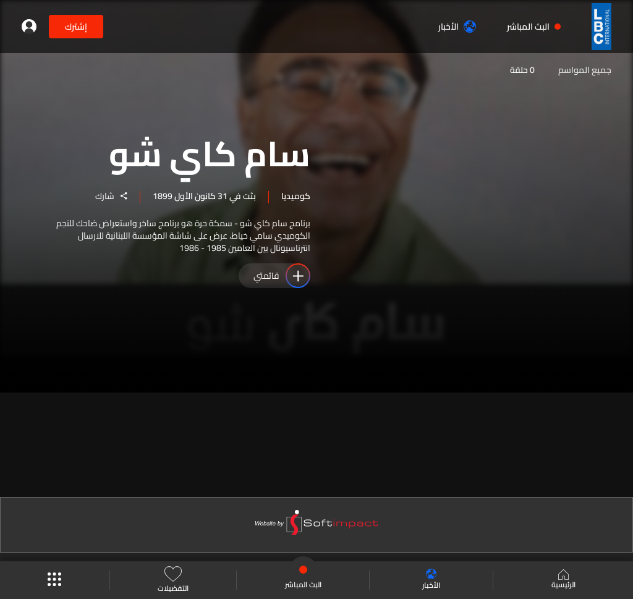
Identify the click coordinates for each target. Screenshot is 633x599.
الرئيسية (563, 580)
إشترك (76, 26)
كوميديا (295, 196)
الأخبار (457, 26)
